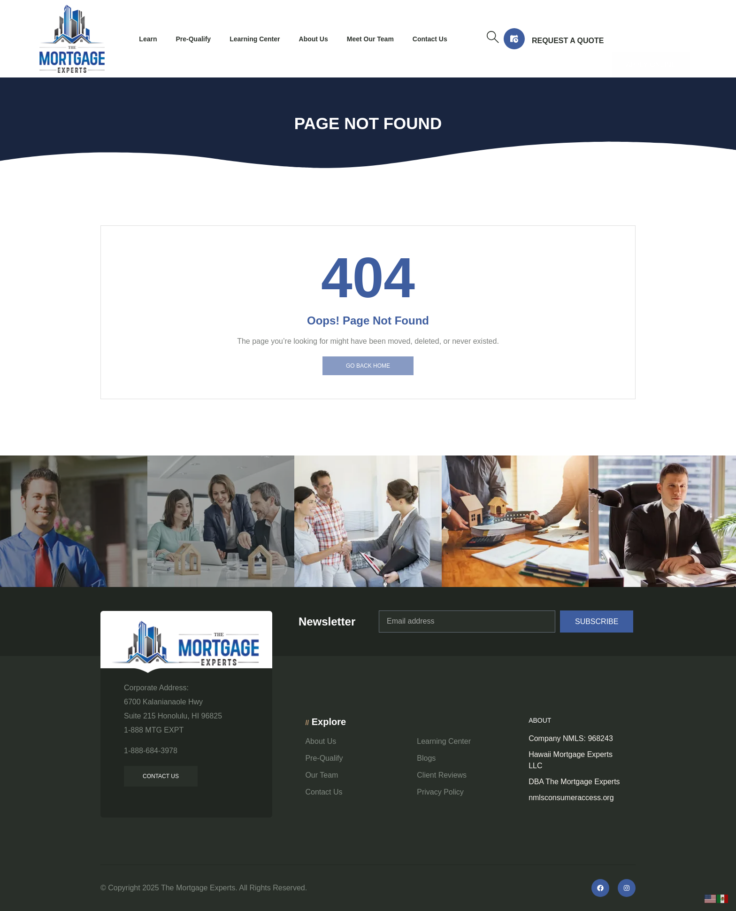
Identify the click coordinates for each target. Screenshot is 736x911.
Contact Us (430, 39)
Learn (148, 39)
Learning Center (255, 39)
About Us (313, 39)
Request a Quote (568, 41)
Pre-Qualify (193, 39)
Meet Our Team (370, 39)
